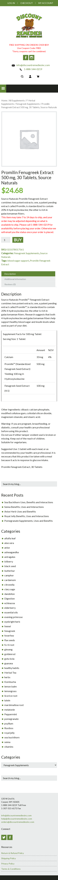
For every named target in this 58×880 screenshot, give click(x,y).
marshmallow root (14, 704)
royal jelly (9, 732)
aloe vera (9, 542)
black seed (10, 566)
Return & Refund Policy (12, 853)
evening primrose (13, 617)
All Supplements (17, 100)
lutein (7, 700)
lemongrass (10, 691)
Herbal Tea (10, 672)
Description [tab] (10, 274)
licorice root (10, 695)
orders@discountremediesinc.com (17, 822)
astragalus (9, 556)
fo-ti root (9, 644)
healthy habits (11, 667)
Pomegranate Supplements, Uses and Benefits (28, 520)
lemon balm (10, 686)
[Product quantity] (5, 240)
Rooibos (8, 728)
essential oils (11, 612)
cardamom (10, 579)
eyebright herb (12, 621)
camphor (9, 575)
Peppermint (10, 714)
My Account (45, 3)
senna (7, 742)
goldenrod (9, 654)
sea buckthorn (11, 737)
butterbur (9, 570)
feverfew (9, 635)
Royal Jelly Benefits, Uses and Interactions (26, 516)
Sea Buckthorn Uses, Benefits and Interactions (28, 502)
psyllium (8, 723)
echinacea (9, 603)
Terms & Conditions (11, 869)
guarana (8, 663)
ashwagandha (11, 552)
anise (7, 547)
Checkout (26, 3)
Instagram (31, 57)
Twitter (3, 837)
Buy (18, 239)
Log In (11, 3)
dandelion (9, 593)
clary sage (9, 589)
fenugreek (9, 630)
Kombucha (10, 681)
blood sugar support (18, 260)
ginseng (8, 649)
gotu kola (9, 658)
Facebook (25, 57)
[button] (3, 89)
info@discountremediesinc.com (30, 65)
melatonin (9, 709)
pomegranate (11, 718)
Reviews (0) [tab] (10, 284)
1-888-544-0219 (30, 69)
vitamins (8, 746)
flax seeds (9, 640)
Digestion (9, 598)
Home (4, 100)
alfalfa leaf (10, 538)
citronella (9, 584)
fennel (7, 626)
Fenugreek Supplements (28, 103)
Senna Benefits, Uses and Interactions (24, 506)
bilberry (8, 561)
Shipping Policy (8, 858)
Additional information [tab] (15, 279)
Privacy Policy (7, 863)
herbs (7, 677)
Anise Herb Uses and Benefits (20, 511)
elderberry (10, 607)
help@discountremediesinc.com (16, 818)
